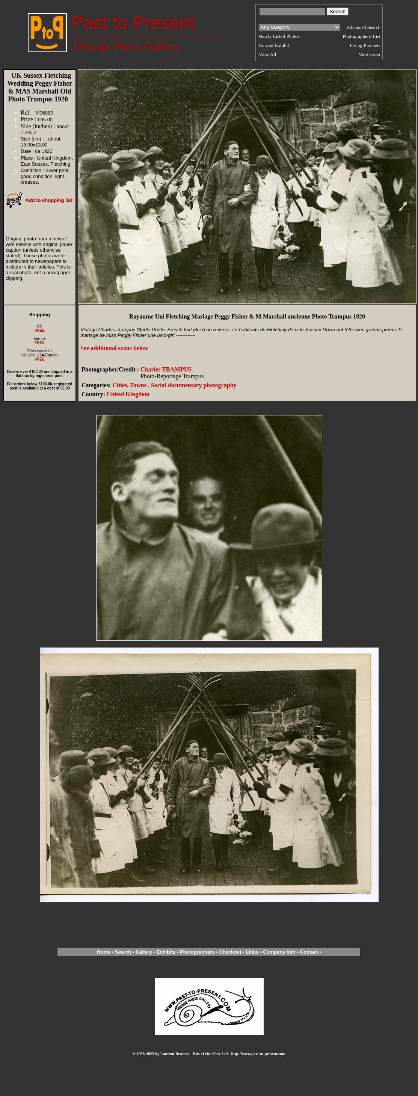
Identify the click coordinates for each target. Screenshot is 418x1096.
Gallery (144, 952)
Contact (309, 952)
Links (252, 952)
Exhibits (166, 952)
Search (123, 952)
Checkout (230, 952)
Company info (280, 952)
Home (103, 952)
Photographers (197, 952)
